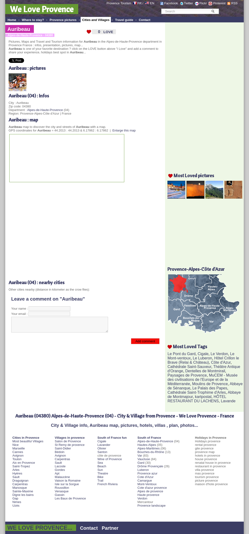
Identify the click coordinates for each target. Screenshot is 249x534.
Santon (102, 452)
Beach (101, 466)
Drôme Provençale (150, 466)
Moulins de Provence (210, 384)
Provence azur (147, 473)
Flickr (203, 3)
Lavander (103, 445)
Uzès (16, 505)
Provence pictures (63, 20)
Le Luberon (202, 358)
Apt (57, 473)
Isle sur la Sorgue (67, 484)
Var (139, 455)
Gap (15, 498)
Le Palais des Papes (209, 388)
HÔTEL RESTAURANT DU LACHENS (196, 399)
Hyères (17, 473)
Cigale (203, 354)
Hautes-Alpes (146, 445)
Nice (15, 445)
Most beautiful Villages (27, 441)
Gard (140, 462)
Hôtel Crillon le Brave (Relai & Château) (203, 360)
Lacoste (60, 466)
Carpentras (20, 484)
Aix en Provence (23, 462)
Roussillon (62, 487)
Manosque (19, 487)
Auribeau (18, 29)
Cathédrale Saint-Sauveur (189, 367)
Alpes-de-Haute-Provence (45, 110)
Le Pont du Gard (181, 354)
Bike (100, 477)
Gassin (59, 495)
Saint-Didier (63, 448)
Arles (16, 470)
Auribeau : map (23, 120)
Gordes (60, 470)
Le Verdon (219, 354)
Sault (16, 477)
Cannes (17, 452)
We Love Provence (41, 9)
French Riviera (107, 484)
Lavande (228, 401)
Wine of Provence (109, 459)
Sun (100, 470)
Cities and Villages (95, 20)
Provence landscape (151, 505)
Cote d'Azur (145, 477)
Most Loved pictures (194, 175)
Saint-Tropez (21, 466)
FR (139, 3)
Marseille (18, 448)
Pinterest (219, 3)
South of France (149, 437)
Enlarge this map (124, 130)
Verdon (142, 498)
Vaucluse (143, 459)
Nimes (16, 502)
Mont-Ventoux (146, 484)
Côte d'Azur (221, 362)
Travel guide (124, 20)
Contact (144, 20)
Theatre (102, 473)
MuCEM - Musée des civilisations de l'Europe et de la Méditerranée (202, 379)
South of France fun (112, 437)
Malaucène (62, 477)
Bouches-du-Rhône (150, 452)
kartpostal (203, 397)
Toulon (16, 459)
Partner (110, 528)
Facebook (171, 3)
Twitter (188, 3)
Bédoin (59, 452)
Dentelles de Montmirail (205, 371)
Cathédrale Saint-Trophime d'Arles (196, 392)
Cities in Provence (25, 437)
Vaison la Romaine (68, 480)
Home (12, 20)
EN (152, 3)
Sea (100, 462)
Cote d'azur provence (152, 487)
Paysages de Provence (187, 375)
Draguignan (20, 480)
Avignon (18, 455)
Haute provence (148, 495)
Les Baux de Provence (70, 498)
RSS (234, 3)
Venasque (62, 491)
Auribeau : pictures (27, 68)
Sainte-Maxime (22, 491)
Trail (100, 480)
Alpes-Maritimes (148, 448)
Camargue (144, 480)
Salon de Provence (68, 441)
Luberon (143, 470)
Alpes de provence (150, 491)
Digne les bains (23, 495)
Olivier (101, 448)
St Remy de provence (70, 445)
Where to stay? (33, 20)
